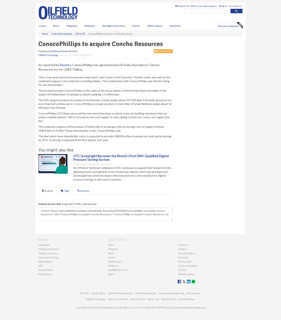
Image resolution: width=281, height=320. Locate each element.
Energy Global (98, 293)
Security (182, 269)
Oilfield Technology (48, 55)
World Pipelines (187, 299)
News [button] (56, 25)
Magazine (72, 25)
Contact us (236, 6)
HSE (40, 265)
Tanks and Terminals (117, 299)
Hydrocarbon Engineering (171, 293)
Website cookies (186, 274)
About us (182, 249)
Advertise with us (187, 253)
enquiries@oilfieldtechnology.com (189, 307)
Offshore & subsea (47, 253)
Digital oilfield (45, 261)
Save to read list (163, 51)
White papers (155, 25)
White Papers (115, 261)
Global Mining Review (145, 293)
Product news (45, 274)
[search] (205, 11)
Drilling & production (48, 249)
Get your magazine (230, 25)
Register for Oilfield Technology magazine (196, 6)
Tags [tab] (65, 190)
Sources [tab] (83, 190)
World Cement (137, 299)
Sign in (223, 6)
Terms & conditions (187, 265)
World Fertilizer (169, 299)
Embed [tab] (47, 190)
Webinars (89, 25)
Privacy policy (185, 261)
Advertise (175, 25)
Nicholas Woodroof (61, 51)
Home (42, 25)
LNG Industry (193, 293)
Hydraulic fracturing (48, 257)
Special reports (45, 269)
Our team (183, 257)
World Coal (153, 299)
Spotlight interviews (113, 25)
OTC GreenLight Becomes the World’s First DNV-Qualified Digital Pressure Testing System (121, 158)
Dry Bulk (84, 293)
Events (136, 25)
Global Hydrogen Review (120, 293)
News (111, 253)
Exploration (44, 244)
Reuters (65, 65)
